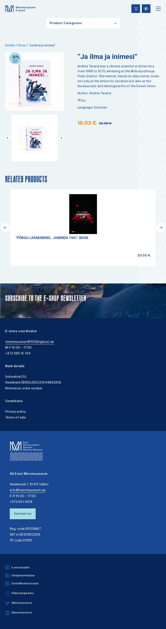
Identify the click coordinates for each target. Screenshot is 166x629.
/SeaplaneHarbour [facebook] (20, 576)
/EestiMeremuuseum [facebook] (22, 584)
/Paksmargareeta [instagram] (19, 593)
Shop (22, 45)
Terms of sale (15, 417)
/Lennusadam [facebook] (17, 568)
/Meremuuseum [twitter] (18, 603)
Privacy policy (15, 412)
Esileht (10, 45)
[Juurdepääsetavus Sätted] (146, 8)
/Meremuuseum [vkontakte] (18, 613)
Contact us (22, 514)
